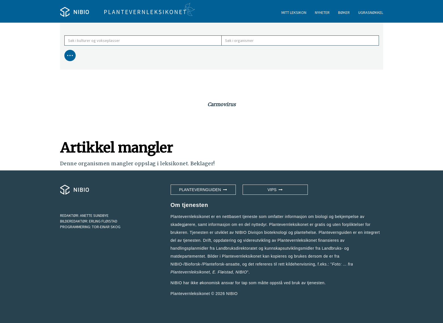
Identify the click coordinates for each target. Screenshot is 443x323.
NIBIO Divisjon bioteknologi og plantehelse (275, 232)
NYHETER (322, 12)
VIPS (275, 189)
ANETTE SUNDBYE (94, 215)
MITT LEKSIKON (293, 12)
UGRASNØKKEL (370, 12)
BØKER (344, 12)
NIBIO (232, 293)
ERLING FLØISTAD (103, 221)
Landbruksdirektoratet (236, 248)
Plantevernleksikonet (190, 272)
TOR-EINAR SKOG (106, 226)
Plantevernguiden (203, 189)
